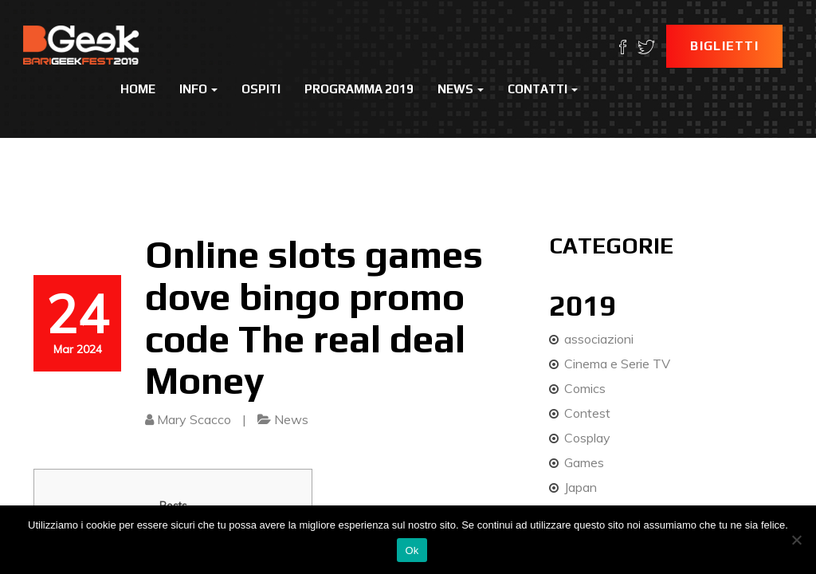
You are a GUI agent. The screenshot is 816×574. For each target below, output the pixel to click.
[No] (796, 540)
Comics (585, 388)
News (460, 89)
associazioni (599, 339)
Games (584, 462)
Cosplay (587, 438)
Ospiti (260, 89)
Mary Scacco (194, 419)
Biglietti (724, 45)
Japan (580, 487)
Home (137, 89)
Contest (587, 413)
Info (198, 89)
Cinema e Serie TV (617, 364)
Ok (411, 550)
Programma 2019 (359, 89)
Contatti (543, 89)
